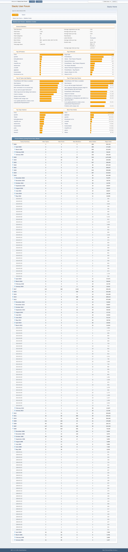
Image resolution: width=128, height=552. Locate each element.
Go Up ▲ (115, 550)
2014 (15, 297)
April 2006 (19, 532)
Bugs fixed (67, 54)
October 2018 (19, 183)
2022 (15, 165)
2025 (15, 157)
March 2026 (19, 149)
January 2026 (19, 154)
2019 (15, 172)
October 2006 (19, 436)
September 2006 (20, 439)
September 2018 (20, 185)
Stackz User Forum (21, 6)
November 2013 (20, 304)
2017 (15, 289)
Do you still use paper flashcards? (23, 89)
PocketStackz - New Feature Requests (75, 63)
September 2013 (20, 309)
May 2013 (18, 320)
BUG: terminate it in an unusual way (23, 87)
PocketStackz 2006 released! (21, 85)
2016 (15, 291)
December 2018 (20, 178)
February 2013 (20, 408)
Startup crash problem (20, 96)
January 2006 (19, 540)
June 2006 (19, 447)
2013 (15, 299)
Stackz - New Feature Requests (73, 59)
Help (103, 550)
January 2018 (19, 286)
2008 (15, 423)
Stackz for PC (68, 74)
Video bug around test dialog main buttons (25, 92)
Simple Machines (22, 550)
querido (16, 56)
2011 (15, 415)
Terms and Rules (109, 550)
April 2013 (19, 322)
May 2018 (18, 196)
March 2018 (19, 281)
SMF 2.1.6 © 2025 (14, 550)
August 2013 (19, 312)
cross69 (16, 67)
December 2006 (20, 431)
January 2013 (19, 410)
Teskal (15, 61)
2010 (15, 418)
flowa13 (16, 132)
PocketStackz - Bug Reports (72, 70)
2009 (15, 421)
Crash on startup (18, 94)
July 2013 (18, 315)
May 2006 (18, 449)
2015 (15, 294)
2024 (15, 160)
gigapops (16, 70)
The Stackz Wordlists (70, 65)
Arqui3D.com (17, 63)
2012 (15, 413)
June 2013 (19, 317)
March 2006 (19, 534)
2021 (15, 167)
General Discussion (70, 61)
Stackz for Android (69, 93)
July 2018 (18, 191)
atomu (66, 130)
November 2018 (20, 180)
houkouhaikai (17, 72)
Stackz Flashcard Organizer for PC (74, 67)
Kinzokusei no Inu (18, 74)
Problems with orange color (21, 98)
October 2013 (19, 307)
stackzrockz (17, 65)
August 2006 (19, 441)
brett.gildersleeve (18, 59)
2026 (15, 144)
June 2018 (19, 193)
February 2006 (20, 537)
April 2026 (19, 147)
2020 (15, 170)
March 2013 (19, 325)
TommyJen (93, 38)
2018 (15, 175)
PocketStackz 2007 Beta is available (23, 81)
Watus (66, 132)
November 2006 (20, 434)
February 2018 (20, 284)
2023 (15, 162)
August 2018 (19, 188)
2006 (15, 428)
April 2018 (19, 278)
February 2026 (20, 152)
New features (17, 83)
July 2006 (18, 444)
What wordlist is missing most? (73, 96)
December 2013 (20, 302)
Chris (15, 54)
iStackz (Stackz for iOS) (71, 72)
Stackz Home (112, 7)
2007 (15, 426)
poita (15, 128)
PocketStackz (68, 56)
